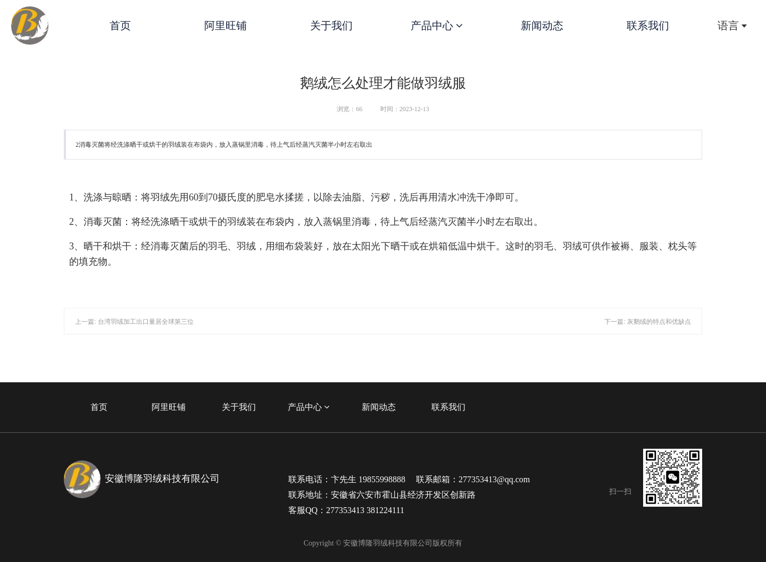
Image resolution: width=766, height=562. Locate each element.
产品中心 (437, 25)
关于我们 (331, 25)
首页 (120, 25)
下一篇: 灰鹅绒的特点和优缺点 (647, 321)
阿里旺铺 (225, 25)
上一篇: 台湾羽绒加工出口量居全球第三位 (134, 321)
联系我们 (648, 25)
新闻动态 (542, 25)
